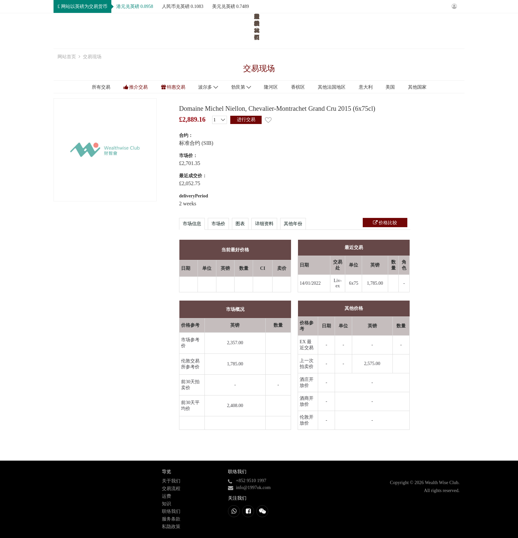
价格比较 (387, 222)
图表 (240, 223)
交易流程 (363, 30)
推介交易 (138, 87)
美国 (390, 87)
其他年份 (293, 223)
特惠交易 (176, 87)
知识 (419, 30)
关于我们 (328, 30)
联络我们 (449, 30)
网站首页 (292, 30)
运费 (393, 30)
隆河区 (271, 87)
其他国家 (417, 87)
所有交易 (101, 87)
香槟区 (298, 87)
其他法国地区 (332, 87)
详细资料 (264, 223)
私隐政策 (171, 526)
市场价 (218, 223)
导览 (166, 471)
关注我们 (237, 498)
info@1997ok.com (253, 487)
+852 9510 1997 (251, 480)
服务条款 (171, 519)
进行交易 (246, 119)
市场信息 (192, 223)
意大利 (366, 87)
